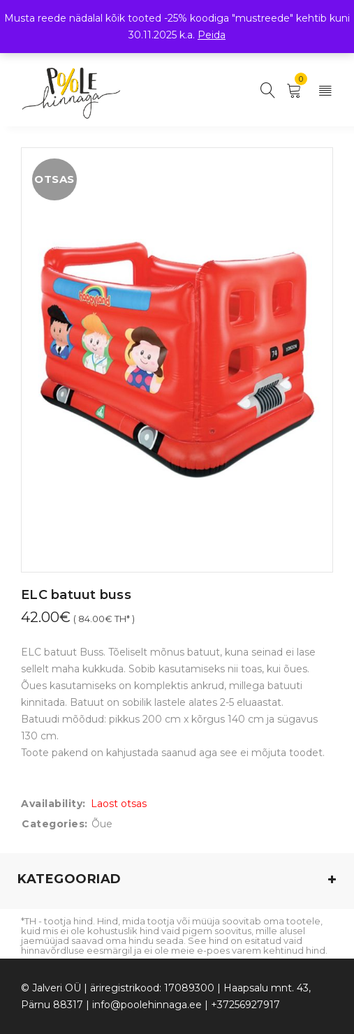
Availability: (53, 803)
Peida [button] (212, 35)
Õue (101, 824)
